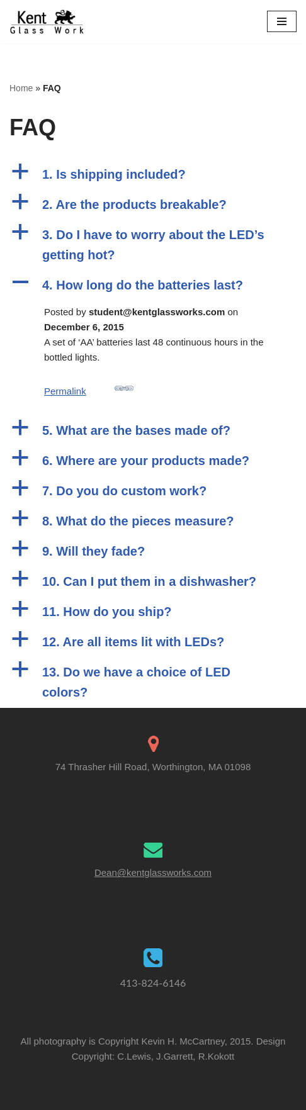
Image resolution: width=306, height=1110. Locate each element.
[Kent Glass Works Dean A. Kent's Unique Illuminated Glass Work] (47, 22)
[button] (153, 174)
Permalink (88, 387)
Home (21, 88)
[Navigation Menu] (282, 21)
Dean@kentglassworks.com (153, 872)
